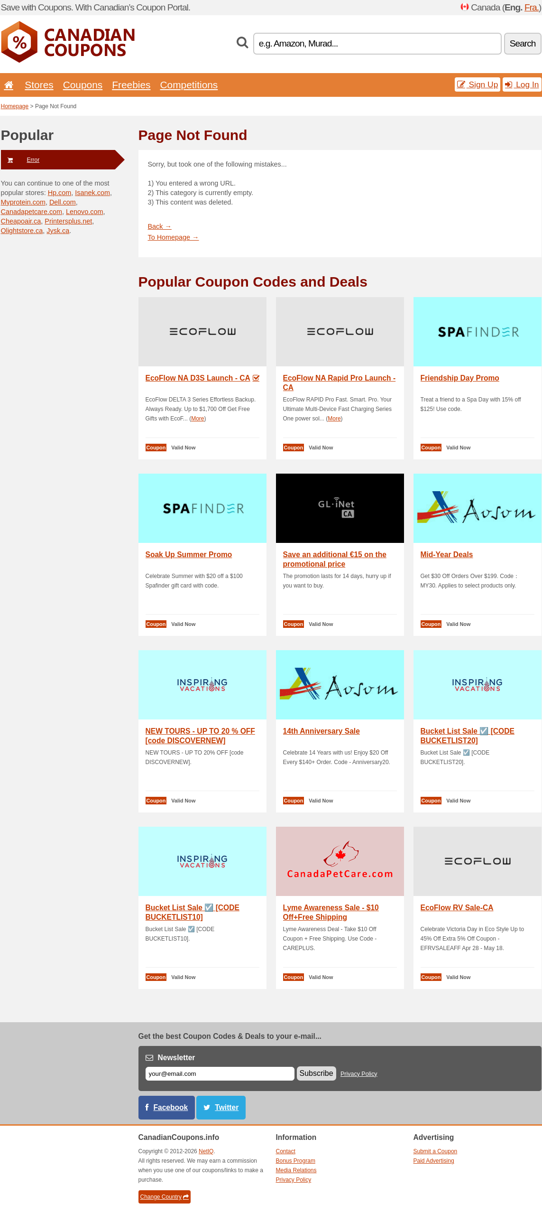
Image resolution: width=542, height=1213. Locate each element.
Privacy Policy (358, 1074)
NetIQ (206, 1151)
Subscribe (316, 1073)
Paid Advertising (433, 1160)
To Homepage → (173, 237)
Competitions (189, 84)
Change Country (164, 1197)
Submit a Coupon (435, 1151)
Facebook (171, 1107)
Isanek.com (92, 192)
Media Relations (296, 1170)
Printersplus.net (68, 221)
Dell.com (62, 202)
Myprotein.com (23, 202)
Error (20, 159)
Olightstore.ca (22, 230)
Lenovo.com (84, 211)
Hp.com (60, 192)
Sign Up (477, 84)
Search (523, 43)
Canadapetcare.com (32, 211)
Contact (285, 1151)
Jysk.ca (57, 230)
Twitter (227, 1107)
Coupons (83, 84)
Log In (522, 84)
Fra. (531, 7)
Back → (160, 226)
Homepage (15, 106)
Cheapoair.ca (21, 221)
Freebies (131, 84)
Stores (39, 84)
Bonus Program (295, 1160)
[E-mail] (220, 1074)
